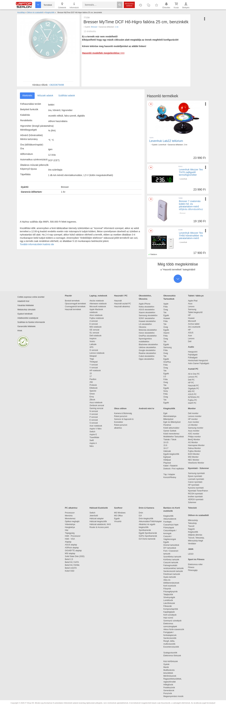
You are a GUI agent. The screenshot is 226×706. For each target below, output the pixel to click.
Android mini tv (146, 408)
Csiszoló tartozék (170, 562)
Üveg (165, 309)
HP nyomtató (193, 485)
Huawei (166, 318)
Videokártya (70, 524)
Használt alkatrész (122, 306)
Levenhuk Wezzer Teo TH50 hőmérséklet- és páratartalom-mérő (191, 235)
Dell (189, 341)
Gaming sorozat (97, 408)
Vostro (92, 341)
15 (91, 373)
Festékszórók (169, 687)
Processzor (70, 513)
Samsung (167, 347)
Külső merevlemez (171, 434)
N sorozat (94, 411)
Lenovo (191, 306)
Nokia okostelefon (146, 307)
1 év (116, 27)
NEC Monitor (193, 460)
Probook (93, 385)
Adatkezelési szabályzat (27, 318)
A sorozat (94, 321)
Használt (118, 301)
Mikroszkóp (193, 520)
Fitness (191, 567)
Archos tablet (193, 324)
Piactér (68, 295)
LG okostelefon (145, 324)
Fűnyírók (167, 589)
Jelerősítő (94, 516)
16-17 (165, 448)
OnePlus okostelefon (148, 336)
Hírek (19, 330)
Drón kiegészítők (146, 518)
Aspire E (93, 434)
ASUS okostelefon (147, 309)
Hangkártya (70, 527)
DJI (140, 516)
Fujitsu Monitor (194, 451)
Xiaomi (166, 333)
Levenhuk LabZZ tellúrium (166, 141)
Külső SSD (69, 571)
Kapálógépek (169, 612)
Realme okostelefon (147, 353)
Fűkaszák (167, 606)
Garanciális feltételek (26, 326)
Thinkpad (94, 362)
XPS (91, 347)
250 (91, 382)
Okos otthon (120, 408)
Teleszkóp (192, 523)
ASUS (190, 333)
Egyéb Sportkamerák (148, 533)
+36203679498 (56, 85)
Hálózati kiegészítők (98, 521)
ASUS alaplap (71, 545)
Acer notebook (96, 426)
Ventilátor (192, 543)
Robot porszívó (120, 416)
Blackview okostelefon (148, 344)
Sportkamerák (145, 530)
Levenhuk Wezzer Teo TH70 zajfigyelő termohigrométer (191, 172)
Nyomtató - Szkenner (198, 468)
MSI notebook (96, 327)
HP (189, 315)
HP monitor (193, 419)
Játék (190, 549)
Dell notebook (95, 335)
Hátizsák (167, 451)
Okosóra (142, 327)
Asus (190, 304)
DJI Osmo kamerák (147, 539)
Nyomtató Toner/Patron (198, 491)
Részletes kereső (129, 5)
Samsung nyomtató (196, 473)
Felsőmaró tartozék (171, 574)
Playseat (167, 463)
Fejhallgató (193, 355)
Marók (168, 667)
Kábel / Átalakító (171, 466)
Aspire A (93, 443)
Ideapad (93, 356)
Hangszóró (192, 352)
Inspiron (93, 338)
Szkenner (192, 502)
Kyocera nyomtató (196, 488)
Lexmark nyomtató (196, 479)
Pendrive (167, 425)
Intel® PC (192, 403)
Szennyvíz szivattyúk (172, 621)
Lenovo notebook (97, 353)
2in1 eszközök (194, 327)
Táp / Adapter (169, 474)
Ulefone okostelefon (147, 347)
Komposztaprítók (170, 609)
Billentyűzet (168, 419)
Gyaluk (170, 664)
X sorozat (94, 414)
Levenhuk (162, 145)
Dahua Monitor (194, 448)
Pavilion (93, 379)
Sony (165, 391)
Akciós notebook (97, 301)
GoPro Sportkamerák (148, 536)
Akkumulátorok (171, 519)
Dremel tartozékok (172, 545)
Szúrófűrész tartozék (172, 557)
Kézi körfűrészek (172, 661)
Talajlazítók (168, 594)
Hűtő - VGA (70, 539)
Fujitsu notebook (97, 318)
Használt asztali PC (122, 304)
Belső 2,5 (69, 559)
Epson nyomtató (195, 476)
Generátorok (168, 690)
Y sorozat (94, 365)
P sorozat (94, 417)
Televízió (192, 508)
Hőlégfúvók (168, 685)
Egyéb (166, 315)
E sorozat (94, 324)
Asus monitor (193, 431)
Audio (191, 347)
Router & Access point (99, 527)
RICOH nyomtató (195, 494)
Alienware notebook (98, 304)
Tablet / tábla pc (196, 295)
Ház (66, 530)
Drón (141, 513)
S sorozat (94, 423)
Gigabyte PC (193, 388)
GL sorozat (94, 333)
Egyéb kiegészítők (171, 454)
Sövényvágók (170, 597)
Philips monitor (194, 436)
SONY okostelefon (147, 318)
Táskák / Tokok (169, 439)
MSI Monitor (193, 457)
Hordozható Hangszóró (198, 360)
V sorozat (94, 367)
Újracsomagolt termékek (75, 304)
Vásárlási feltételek (25, 305)
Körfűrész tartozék (171, 559)
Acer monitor (193, 422)
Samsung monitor (195, 428)
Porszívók (167, 693)
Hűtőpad (167, 460)
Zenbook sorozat (97, 405)
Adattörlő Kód (23, 301)
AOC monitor (193, 434)
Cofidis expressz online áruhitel (30, 297)
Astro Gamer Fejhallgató (198, 363)
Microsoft (192, 321)
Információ (74, 5)
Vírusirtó (118, 521)
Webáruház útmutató (26, 309)
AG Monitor (193, 442)
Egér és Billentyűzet (172, 422)
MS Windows (120, 513)
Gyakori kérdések (25, 314)
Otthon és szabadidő (198, 515)
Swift (92, 440)
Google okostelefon (147, 350)
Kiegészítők (169, 408)
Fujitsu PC (192, 400)
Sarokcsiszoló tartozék (173, 571)
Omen (92, 394)
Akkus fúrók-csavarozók (173, 629)
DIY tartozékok (169, 548)
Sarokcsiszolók (171, 638)
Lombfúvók (168, 600)
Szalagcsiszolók (170, 653)
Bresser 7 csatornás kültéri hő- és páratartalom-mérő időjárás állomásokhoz (191, 205)
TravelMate (95, 437)
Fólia (165, 307)
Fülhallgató (193, 357)
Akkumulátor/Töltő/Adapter (150, 521)
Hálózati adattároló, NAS (100, 524)
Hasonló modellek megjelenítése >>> (103, 53)
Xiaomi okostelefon (147, 312)
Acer (190, 335)
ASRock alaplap (72, 548)
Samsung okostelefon (148, 315)
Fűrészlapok (170, 527)
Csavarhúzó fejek (172, 525)
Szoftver (118, 508)
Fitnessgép (193, 570)
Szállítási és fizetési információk (31, 322)
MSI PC (191, 391)
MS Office (118, 516)
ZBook (92, 399)
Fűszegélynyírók (171, 591)
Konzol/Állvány (169, 477)
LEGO (190, 554)
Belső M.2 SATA (72, 562)
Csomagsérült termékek (75, 306)
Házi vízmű (168, 618)
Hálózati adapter (97, 518)
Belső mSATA (71, 568)
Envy (92, 397)
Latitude (93, 344)
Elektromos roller (195, 564)
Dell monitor (193, 413)
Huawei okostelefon (147, 321)
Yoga (92, 359)
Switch (92, 431)
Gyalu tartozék (169, 577)
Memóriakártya (169, 416)
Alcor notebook (96, 315)
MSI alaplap (70, 553)
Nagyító (191, 529)
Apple (165, 304)
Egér (165, 413)
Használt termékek (73, 309)
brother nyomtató (195, 496)
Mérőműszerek (169, 676)
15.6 (165, 445)
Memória (69, 516)
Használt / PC (120, 295)
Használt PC (193, 385)
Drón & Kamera (146, 508)
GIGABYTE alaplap (74, 550)
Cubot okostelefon (147, 356)
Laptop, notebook (98, 295)
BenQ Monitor (194, 439)
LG (164, 376)
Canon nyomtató (195, 482)
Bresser (94, 27)
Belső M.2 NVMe (73, 565)
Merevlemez (70, 518)
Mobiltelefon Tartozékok (173, 436)
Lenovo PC (193, 377)
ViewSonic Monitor (196, 463)
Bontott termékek (72, 301)
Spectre (93, 391)
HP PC (191, 383)
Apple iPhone (144, 304)
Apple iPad (192, 301)
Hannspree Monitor (196, 445)
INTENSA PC (194, 397)
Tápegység (70, 533)
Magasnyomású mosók (173, 696)
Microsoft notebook (98, 306)
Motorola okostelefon (148, 330)
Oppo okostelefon (146, 359)
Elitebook (94, 388)
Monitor (192, 408)
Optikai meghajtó (72, 521)
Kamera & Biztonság (123, 413)
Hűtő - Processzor (73, 536)
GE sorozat (95, 330)
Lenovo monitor (195, 416)
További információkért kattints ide (37, 244)
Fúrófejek (169, 522)
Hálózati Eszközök (99, 508)
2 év (185, 145)
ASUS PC (192, 394)
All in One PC (194, 374)
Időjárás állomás (195, 535)
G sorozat (94, 350)
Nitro (92, 446)
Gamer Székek (169, 431)
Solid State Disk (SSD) (75, 556)
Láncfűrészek (170, 603)
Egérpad (167, 457)
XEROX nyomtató (195, 499)
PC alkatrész (71, 508)
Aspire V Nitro (96, 429)
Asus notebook (96, 402)
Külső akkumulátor (171, 428)
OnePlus (167, 362)
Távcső (191, 526)
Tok (165, 312)
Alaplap (68, 542)
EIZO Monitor (194, 454)
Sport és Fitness (196, 559)
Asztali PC (193, 369)
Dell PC (191, 380)
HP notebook (95, 370)
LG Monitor (193, 425)
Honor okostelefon (147, 333)
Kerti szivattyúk (170, 615)
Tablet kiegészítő (195, 312)
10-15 (165, 442)
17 (91, 376)
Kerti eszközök (169, 586)
